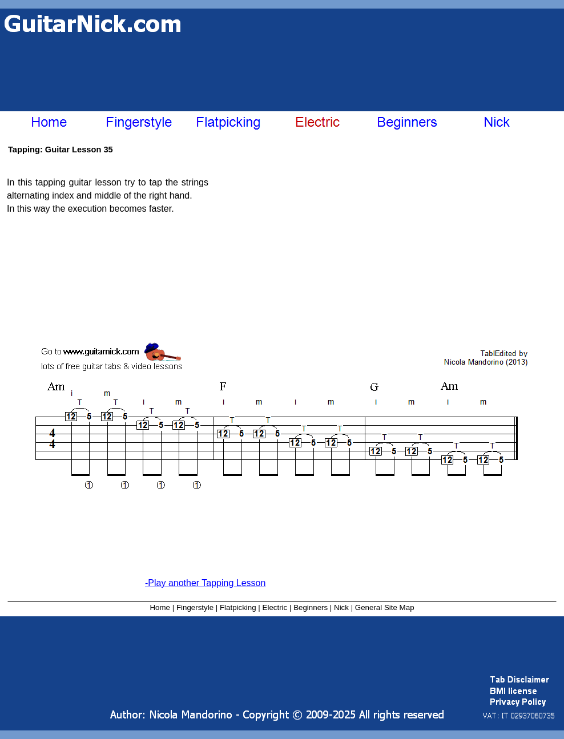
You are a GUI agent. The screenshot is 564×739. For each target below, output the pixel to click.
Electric (275, 607)
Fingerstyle (194, 607)
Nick (341, 607)
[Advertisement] (146, 64)
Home (160, 607)
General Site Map (384, 607)
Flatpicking (238, 607)
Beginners (310, 607)
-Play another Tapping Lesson (205, 583)
